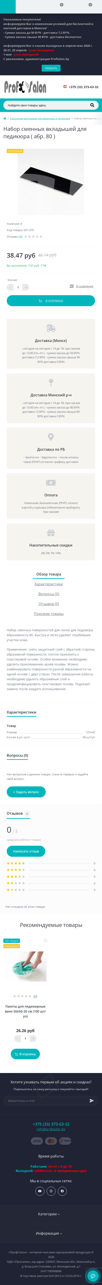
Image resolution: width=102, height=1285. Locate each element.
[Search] (92, 105)
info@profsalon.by (51, 1129)
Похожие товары (49, 613)
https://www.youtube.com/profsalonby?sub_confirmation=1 (39, 1191)
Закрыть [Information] (51, 68)
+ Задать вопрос (26, 792)
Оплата (51, 495)
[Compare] (58, 6)
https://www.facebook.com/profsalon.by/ (62, 1191)
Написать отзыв (26, 851)
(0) (20, 236)
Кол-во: (13, 280)
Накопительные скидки (50, 545)
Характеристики (49, 584)
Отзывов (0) (49, 603)
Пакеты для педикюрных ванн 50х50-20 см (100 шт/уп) (25, 1011)
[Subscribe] (92, 1100)
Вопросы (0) (48, 593)
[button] (84, 87)
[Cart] (87, 6)
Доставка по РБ (51, 449)
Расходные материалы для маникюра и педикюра (40, 118)
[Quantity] (25, 1038)
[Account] (30, 6)
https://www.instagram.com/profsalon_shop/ (51, 1191)
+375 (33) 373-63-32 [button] (51, 1124)
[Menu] (8, 6)
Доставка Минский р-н (51, 395)
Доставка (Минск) (51, 340)
